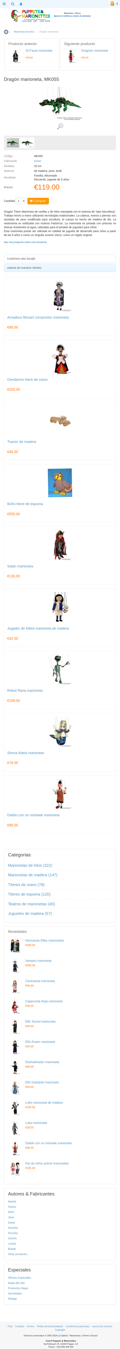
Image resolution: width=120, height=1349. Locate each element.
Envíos (30, 1326)
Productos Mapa (18, 1288)
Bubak (12, 1248)
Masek (12, 1201)
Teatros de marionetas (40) (31, 904)
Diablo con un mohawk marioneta (33, 815)
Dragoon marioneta (94, 50)
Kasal (37, 161)
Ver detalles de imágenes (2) (60, 126)
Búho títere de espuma (25, 504)
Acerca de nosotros (102, 1326)
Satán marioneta (20, 566)
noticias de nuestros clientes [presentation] (24, 267)
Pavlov (12, 1206)
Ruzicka (13, 1233)
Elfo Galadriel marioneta (42, 1082)
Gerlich (12, 1238)
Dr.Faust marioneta (39, 50)
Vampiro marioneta (38, 960)
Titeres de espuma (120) (29, 894)
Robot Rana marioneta (25, 691)
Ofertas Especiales (19, 1277)
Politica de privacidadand (50, 1326)
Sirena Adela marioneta (25, 753)
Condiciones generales (77, 1326)
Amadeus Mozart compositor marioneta (38, 317)
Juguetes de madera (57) (30, 913)
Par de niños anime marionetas (47, 1163)
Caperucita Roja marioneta (43, 1001)
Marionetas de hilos (24, 31)
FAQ (10, 1326)
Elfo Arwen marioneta (40, 1041)
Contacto (19, 1326)
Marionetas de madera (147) (32, 875)
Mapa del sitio (16, 1283)
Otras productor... (18, 1254)
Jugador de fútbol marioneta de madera (38, 628)
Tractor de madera (21, 442)
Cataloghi (60, 1330)
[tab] (60, 258)
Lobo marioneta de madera (44, 1102)
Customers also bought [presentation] (21, 258)
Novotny (13, 1227)
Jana (11, 1217)
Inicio (6, 32)
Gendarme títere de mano (27, 380)
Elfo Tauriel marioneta (40, 1021)
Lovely (12, 1243)
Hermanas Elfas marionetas (44, 940)
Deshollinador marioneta (42, 1062)
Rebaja (12, 1298)
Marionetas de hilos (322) (30, 865)
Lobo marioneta (36, 1123)
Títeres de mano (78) (26, 885)
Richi (11, 1212)
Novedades (15, 1293)
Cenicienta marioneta (40, 981)
